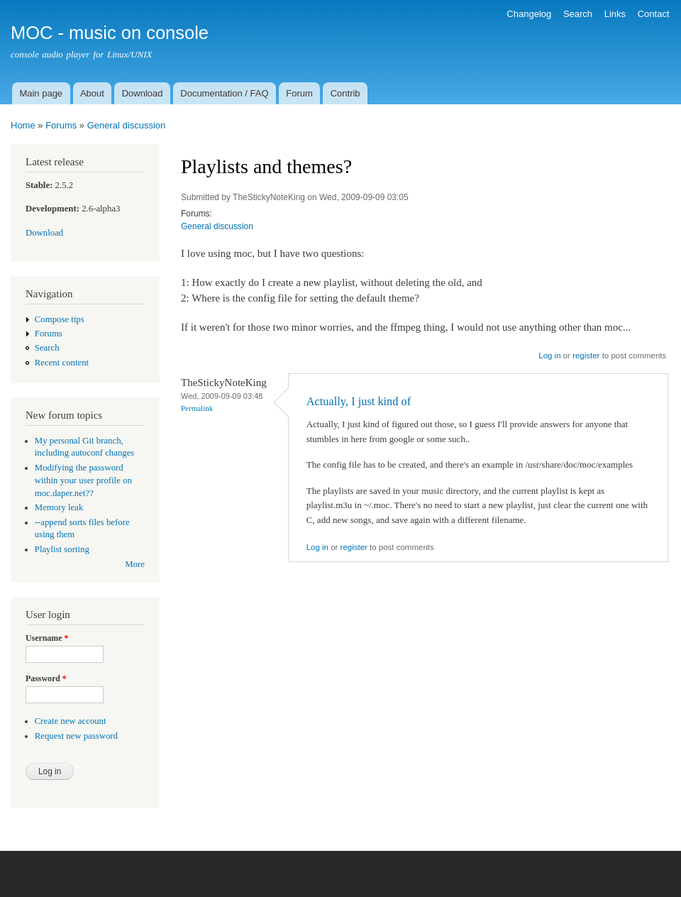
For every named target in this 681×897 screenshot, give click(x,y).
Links (615, 14)
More (135, 564)
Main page (40, 93)
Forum (299, 93)
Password (46, 678)
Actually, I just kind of (358, 401)
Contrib (345, 93)
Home (23, 125)
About (92, 93)
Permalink (197, 408)
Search (577, 14)
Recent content (62, 363)
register (585, 355)
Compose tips (59, 319)
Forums (61, 125)
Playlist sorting (62, 549)
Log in (549, 355)
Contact (654, 14)
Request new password (76, 736)
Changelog (528, 14)
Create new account (70, 721)
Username (47, 638)
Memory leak (59, 507)
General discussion (126, 125)
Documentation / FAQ (224, 93)
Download (142, 93)
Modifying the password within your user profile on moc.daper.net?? (83, 480)
